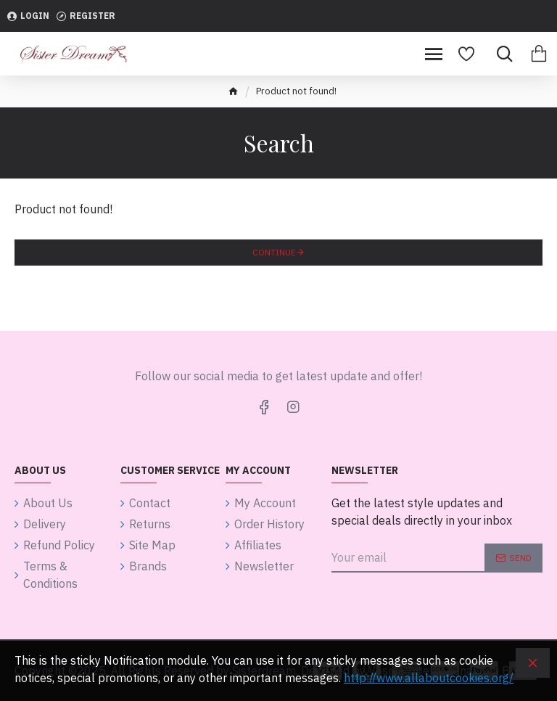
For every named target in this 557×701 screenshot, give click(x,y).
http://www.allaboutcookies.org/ (428, 678)
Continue (274, 252)
